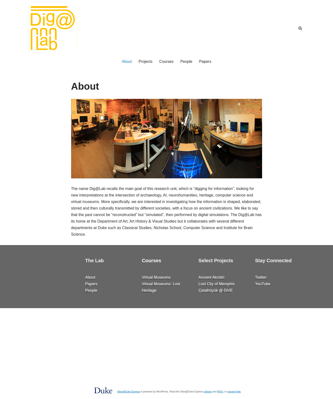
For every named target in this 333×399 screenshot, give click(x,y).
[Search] (300, 28)
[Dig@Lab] (53, 28)
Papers (205, 61)
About (126, 61)
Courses (166, 61)
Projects (145, 61)
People (186, 61)
